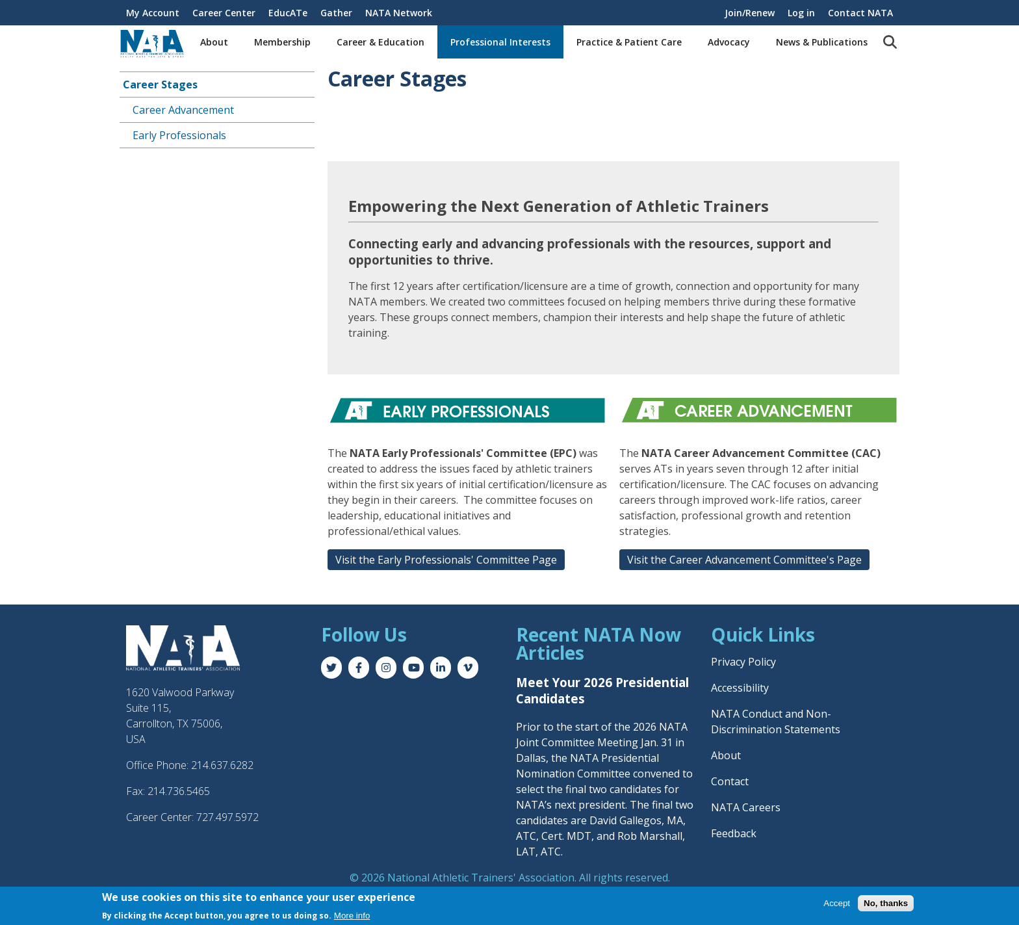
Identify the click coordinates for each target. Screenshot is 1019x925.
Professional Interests (500, 42)
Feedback (733, 833)
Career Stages (160, 84)
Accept (836, 904)
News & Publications (822, 42)
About (214, 42)
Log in (801, 13)
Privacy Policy (743, 662)
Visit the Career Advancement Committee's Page (744, 560)
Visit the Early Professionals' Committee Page (446, 560)
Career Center (223, 13)
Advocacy (729, 42)
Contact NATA (860, 13)
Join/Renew (750, 13)
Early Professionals (179, 135)
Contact (730, 781)
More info (352, 916)
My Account (152, 13)
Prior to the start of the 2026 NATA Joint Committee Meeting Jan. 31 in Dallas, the (602, 742)
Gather (336, 13)
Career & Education (380, 42)
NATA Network (398, 13)
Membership (282, 42)
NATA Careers (745, 807)
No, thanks (886, 904)
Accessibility (740, 688)
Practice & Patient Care (629, 42)
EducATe (287, 13)
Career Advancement (183, 110)
